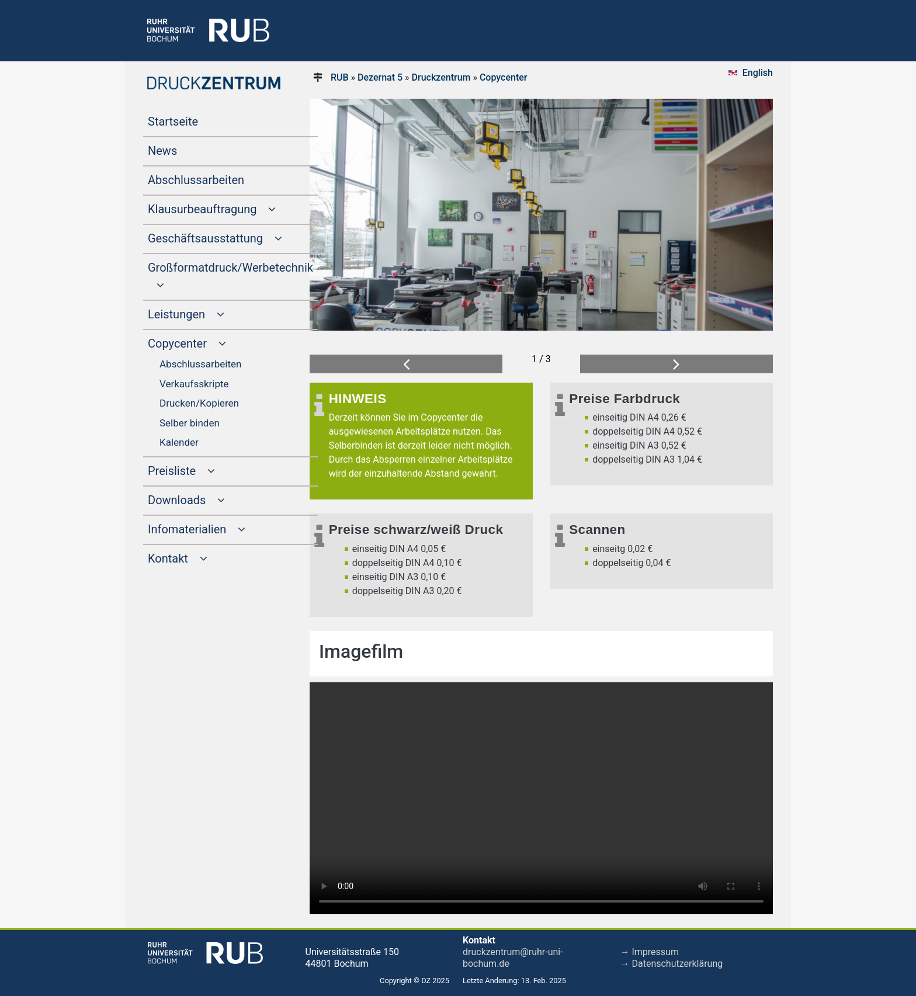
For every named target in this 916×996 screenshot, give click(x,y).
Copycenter (504, 77)
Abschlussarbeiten (218, 179)
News (184, 149)
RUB (340, 77)
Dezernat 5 (380, 77)
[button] (406, 364)
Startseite (195, 120)
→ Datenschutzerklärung (671, 963)
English (757, 72)
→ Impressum (649, 951)
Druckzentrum (441, 77)
